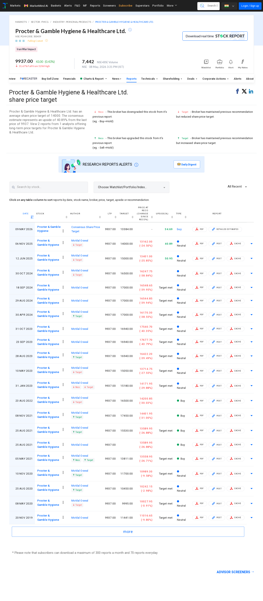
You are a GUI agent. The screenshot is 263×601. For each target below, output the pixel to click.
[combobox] (131, 187)
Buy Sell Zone (50, 78)
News (115, 78)
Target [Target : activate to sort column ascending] (124, 213)
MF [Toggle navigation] (85, 5)
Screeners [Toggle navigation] (109, 5)
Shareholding (171, 78)
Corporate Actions (214, 78)
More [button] (172, 5)
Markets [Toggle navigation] (15, 5)
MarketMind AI (36, 5)
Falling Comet (35, 40)
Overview (10, 78)
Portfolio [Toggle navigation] (158, 5)
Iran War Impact (26, 49)
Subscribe (125, 5)
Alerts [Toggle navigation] (68, 5)
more (128, 531)
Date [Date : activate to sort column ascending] (26, 213)
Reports (131, 78)
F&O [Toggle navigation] (77, 5)
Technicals (148, 78)
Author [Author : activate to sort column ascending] (75, 213)
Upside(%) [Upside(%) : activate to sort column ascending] (162, 213)
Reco (76, 387)
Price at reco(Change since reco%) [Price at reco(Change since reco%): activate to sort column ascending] (142, 213)
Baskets (56, 5)
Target (77, 245)
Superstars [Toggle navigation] (142, 5)
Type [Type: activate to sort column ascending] (179, 213)
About (250, 78)
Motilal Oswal (79, 240)
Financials (69, 78)
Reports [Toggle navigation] (95, 5)
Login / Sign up (250, 5)
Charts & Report (92, 78)
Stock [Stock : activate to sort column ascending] (40, 213)
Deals (191, 78)
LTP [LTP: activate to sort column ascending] (110, 213)
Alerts (237, 78)
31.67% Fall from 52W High (34, 66)
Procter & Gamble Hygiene (48, 242)
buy (179, 229)
